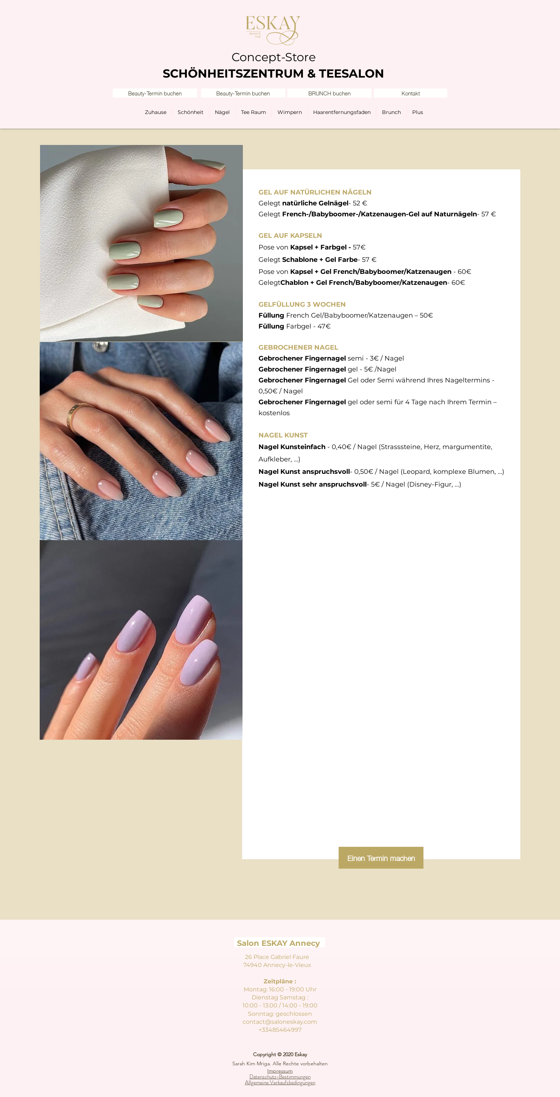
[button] (410, 93)
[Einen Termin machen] (381, 858)
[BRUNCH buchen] (329, 93)
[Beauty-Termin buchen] (155, 93)
